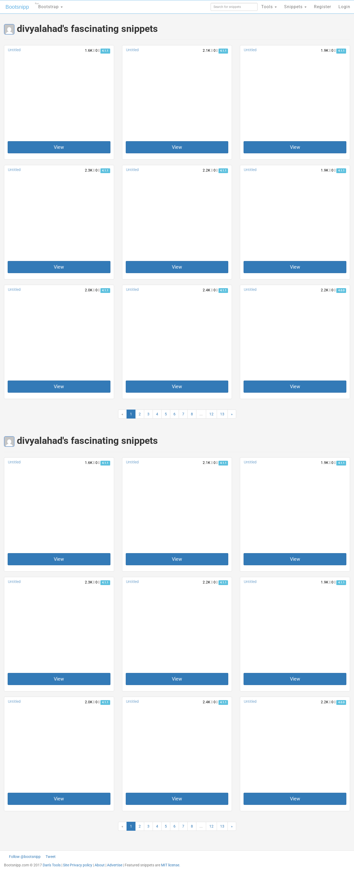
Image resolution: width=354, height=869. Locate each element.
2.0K (90, 290)
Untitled (14, 50)
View (59, 147)
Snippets (295, 6)
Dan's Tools (52, 865)
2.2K (207, 170)
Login (344, 6)
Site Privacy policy (77, 865)
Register (322, 6)
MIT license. (170, 865)
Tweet (51, 856)
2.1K (207, 50)
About (100, 865)
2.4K (207, 290)
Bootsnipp (17, 7)
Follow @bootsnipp (25, 856)
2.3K (90, 170)
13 (222, 414)
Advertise (114, 865)
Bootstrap (49, 5)
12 (211, 414)
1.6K (90, 50)
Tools (269, 6)
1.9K (326, 50)
